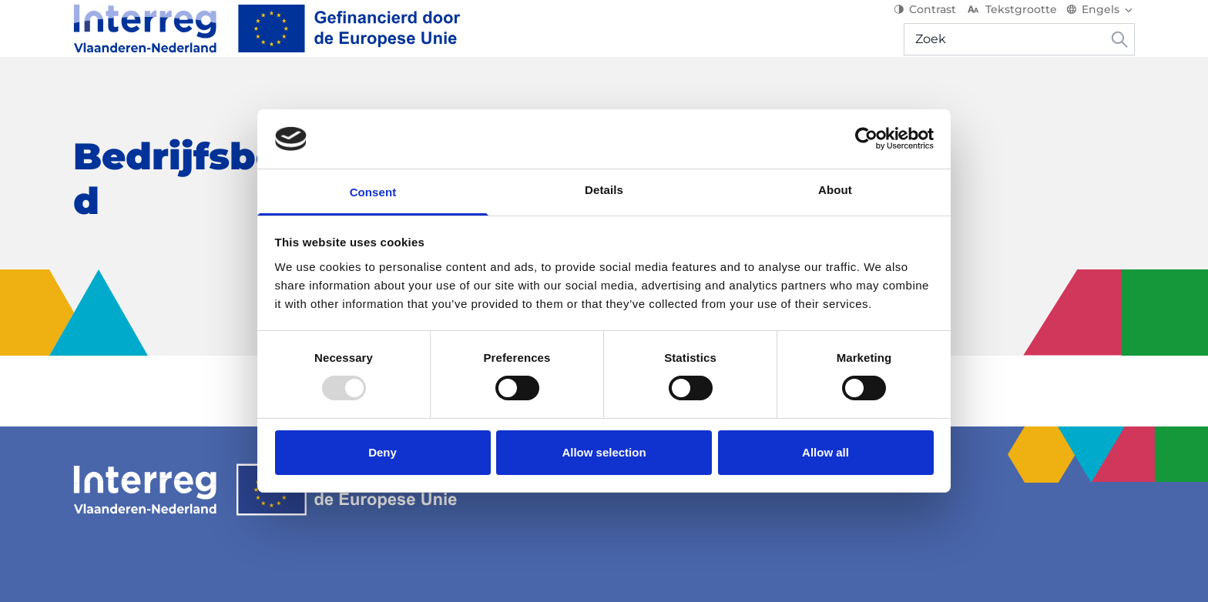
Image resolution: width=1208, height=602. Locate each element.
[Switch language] (1100, 23)
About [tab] (835, 189)
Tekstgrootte (1011, 23)
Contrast (925, 23)
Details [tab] (604, 189)
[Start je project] (301, 100)
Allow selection (604, 452)
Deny (382, 452)
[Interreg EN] (267, 42)
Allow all (825, 452)
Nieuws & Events (430, 99)
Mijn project (972, 99)
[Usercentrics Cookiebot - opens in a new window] (866, 138)
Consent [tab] (373, 192)
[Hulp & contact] (1079, 100)
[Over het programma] (149, 100)
